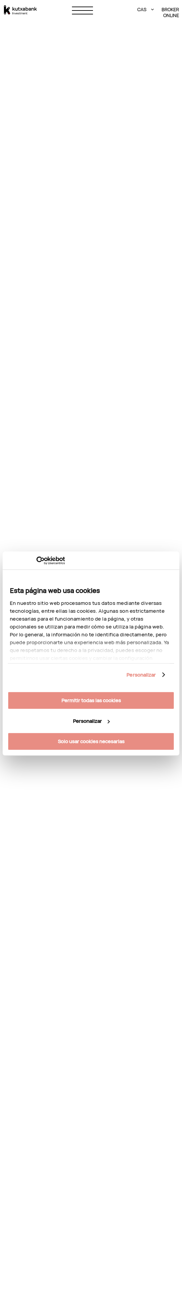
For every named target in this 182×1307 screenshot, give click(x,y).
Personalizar (141, 674)
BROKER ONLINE (170, 12)
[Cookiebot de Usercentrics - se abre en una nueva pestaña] (36, 560)
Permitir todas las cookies (91, 700)
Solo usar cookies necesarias (91, 741)
